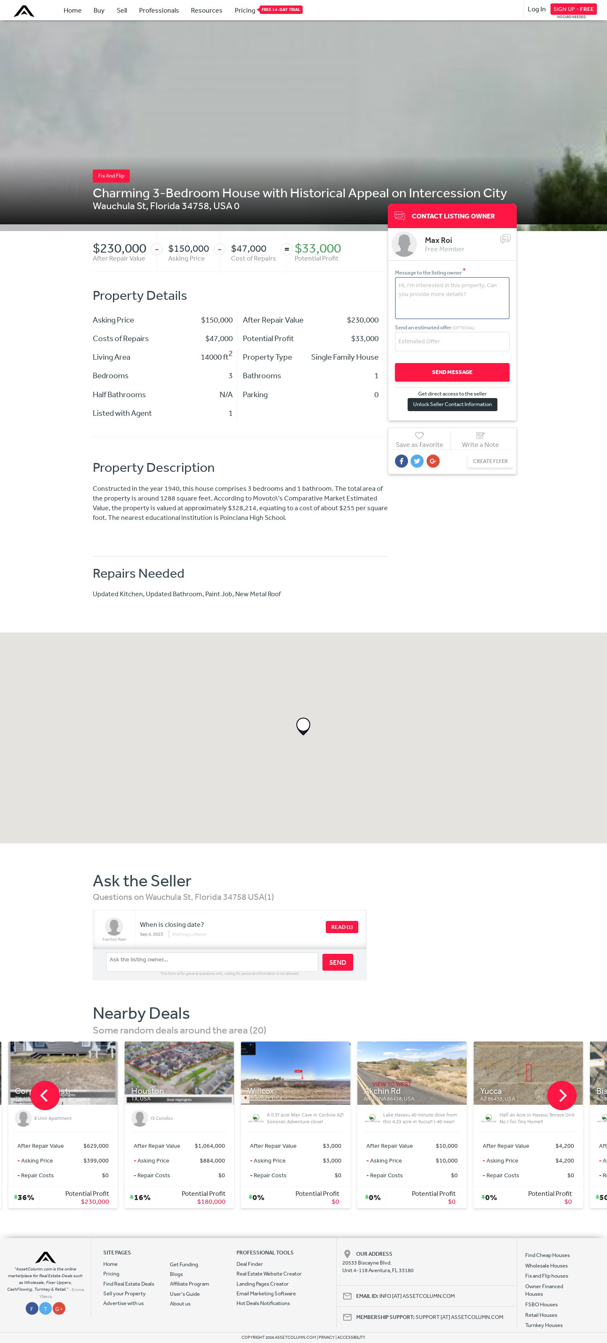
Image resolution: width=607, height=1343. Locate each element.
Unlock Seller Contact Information (450, 403)
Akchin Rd (390, 1091)
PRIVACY (327, 1337)
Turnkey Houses (544, 1325)
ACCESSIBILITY (351, 1337)
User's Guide (185, 1293)
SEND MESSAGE (450, 371)
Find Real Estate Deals (128, 1283)
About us (180, 1303)
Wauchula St (119, 205)
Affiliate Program (189, 1283)
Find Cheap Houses (547, 1255)
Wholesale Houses (546, 1265)
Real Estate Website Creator (269, 1273)
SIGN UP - (573, 9)
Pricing (245, 9)
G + (59, 1309)
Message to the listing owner (430, 272)
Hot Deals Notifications (263, 1303)
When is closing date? (172, 924)
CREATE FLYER (486, 460)
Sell (122, 10)
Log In (537, 9)
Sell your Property (124, 1293)
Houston (155, 1091)
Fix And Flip (111, 175)
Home (73, 10)
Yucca (499, 1091)
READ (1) (342, 927)
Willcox (268, 1091)
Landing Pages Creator (262, 1283)
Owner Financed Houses (544, 1290)
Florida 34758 (179, 205)
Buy (99, 10)
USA (222, 205)
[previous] (45, 1095)
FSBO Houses (541, 1304)
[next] (562, 1095)
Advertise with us (123, 1303)
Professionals (159, 10)
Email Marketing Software (266, 1293)
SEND (337, 962)
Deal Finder (249, 1264)
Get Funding (184, 1264)
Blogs (176, 1274)
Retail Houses (541, 1315)
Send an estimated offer (435, 327)
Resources (207, 10)
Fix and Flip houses (546, 1275)
